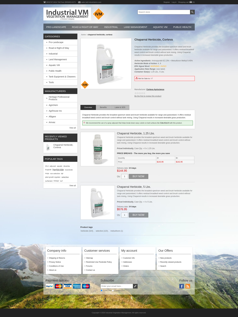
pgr (62, 173)
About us (52, 270)
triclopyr (56, 181)
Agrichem (53, 105)
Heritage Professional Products (59, 98)
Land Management (135, 27)
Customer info (129, 258)
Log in (174, 2)
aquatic (59, 166)
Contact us (90, 270)
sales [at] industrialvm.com (91, 2)
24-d (47, 166)
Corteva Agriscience (155, 89)
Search (163, 266)
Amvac (52, 122)
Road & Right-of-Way (85, 27)
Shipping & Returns (57, 258)
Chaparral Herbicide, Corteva (63, 146)
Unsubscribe (119, 290)
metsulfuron (115, 231)
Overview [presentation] (88, 107)
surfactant (49, 181)
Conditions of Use (56, 266)
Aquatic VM (160, 27)
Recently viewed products (170, 262)
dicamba (66, 166)
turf (61, 181)
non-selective (55, 173)
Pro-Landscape (56, 27)
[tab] (88, 107)
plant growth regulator (53, 177)
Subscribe (107, 290)
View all (72, 128)
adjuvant (53, 166)
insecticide (69, 170)
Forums (89, 266)
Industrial (111, 27)
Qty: (118, 176)
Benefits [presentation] (103, 107)
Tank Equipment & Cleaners (62, 76)
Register (167, 2)
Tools (51, 82)
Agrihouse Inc (55, 111)
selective (99, 231)
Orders (126, 266)
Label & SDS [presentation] (120, 107)
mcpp (47, 173)
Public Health (182, 27)
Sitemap (89, 258)
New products (166, 258)
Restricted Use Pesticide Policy (99, 262)
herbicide (84, 231)
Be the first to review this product (148, 96)
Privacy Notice (55, 262)
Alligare (52, 116)
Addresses (127, 262)
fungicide (48, 170)
